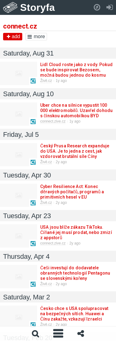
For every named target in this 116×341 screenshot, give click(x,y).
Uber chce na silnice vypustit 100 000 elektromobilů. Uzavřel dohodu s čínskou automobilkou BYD (76, 110)
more (36, 36)
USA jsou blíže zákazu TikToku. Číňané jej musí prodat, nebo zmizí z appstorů (76, 232)
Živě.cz (46, 81)
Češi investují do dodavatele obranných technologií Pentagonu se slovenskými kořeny (75, 273)
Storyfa (37, 7)
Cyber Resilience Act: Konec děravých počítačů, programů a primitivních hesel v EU (72, 192)
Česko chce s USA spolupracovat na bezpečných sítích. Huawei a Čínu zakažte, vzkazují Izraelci (74, 313)
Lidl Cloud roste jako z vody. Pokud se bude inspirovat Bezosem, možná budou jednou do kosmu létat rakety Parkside (76, 72)
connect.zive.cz (53, 121)
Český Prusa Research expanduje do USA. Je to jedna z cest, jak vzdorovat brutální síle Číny (74, 151)
